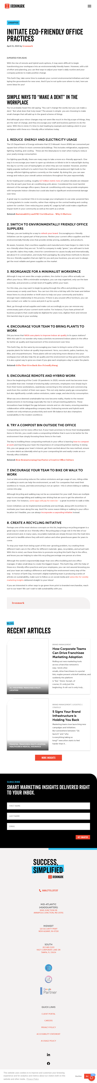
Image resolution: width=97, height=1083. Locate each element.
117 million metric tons (49, 181)
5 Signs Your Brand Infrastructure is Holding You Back (66, 716)
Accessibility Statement (48, 1034)
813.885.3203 (48, 947)
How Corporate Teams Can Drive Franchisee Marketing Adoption (69, 653)
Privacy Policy (48, 1027)
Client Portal (48, 1014)
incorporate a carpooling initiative (56, 512)
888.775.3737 (50, 890)
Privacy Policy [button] (33, 1079)
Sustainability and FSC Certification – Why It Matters (43, 214)
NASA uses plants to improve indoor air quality (45, 335)
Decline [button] (78, 1076)
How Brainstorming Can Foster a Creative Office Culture (44, 460)
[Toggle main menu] (89, 6)
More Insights (48, 757)
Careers (48, 1020)
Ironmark (28, 46)
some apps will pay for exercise (43, 500)
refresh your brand (49, 233)
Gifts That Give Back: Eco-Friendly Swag (36, 365)
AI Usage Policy (48, 1041)
